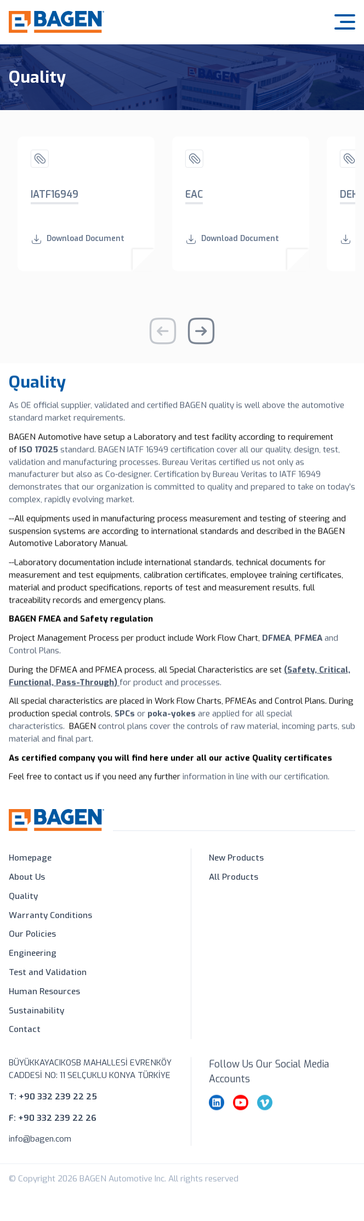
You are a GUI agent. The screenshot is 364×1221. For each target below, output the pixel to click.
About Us (27, 878)
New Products (236, 858)
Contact (25, 1030)
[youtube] (240, 1121)
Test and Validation (48, 972)
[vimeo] (264, 1121)
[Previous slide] (163, 339)
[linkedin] (216, 1121)
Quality (23, 896)
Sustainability (36, 1011)
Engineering (32, 954)
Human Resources (44, 992)
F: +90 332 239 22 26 (52, 1125)
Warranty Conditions (50, 915)
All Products (233, 878)
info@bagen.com (40, 1147)
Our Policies (32, 935)
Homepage (30, 858)
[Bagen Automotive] (56, 14)
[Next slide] (201, 339)
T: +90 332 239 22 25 (53, 1104)
